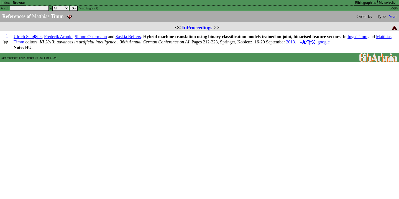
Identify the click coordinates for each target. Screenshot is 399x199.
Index (6, 3)
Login (394, 8)
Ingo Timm (357, 36)
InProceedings (197, 27)
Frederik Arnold (58, 36)
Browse (19, 3)
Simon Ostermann (91, 36)
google (324, 42)
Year (393, 16)
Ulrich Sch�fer (28, 36)
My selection (388, 2)
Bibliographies (365, 3)
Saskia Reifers (128, 36)
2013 (290, 42)
